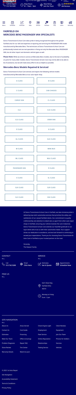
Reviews (47, 25)
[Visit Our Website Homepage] (37, 15)
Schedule (12, 25)
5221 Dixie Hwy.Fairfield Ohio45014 (47, 286)
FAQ (54, 25)
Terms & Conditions (8, 383)
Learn (61, 25)
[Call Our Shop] (11, 264)
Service (38, 25)
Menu (3, 25)
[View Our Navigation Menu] (74, 28)
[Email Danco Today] (29, 264)
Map (30, 25)
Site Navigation (7, 375)
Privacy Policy (6, 388)
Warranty (70, 25)
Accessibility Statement (10, 379)
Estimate (21, 25)
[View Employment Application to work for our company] (46, 5)
